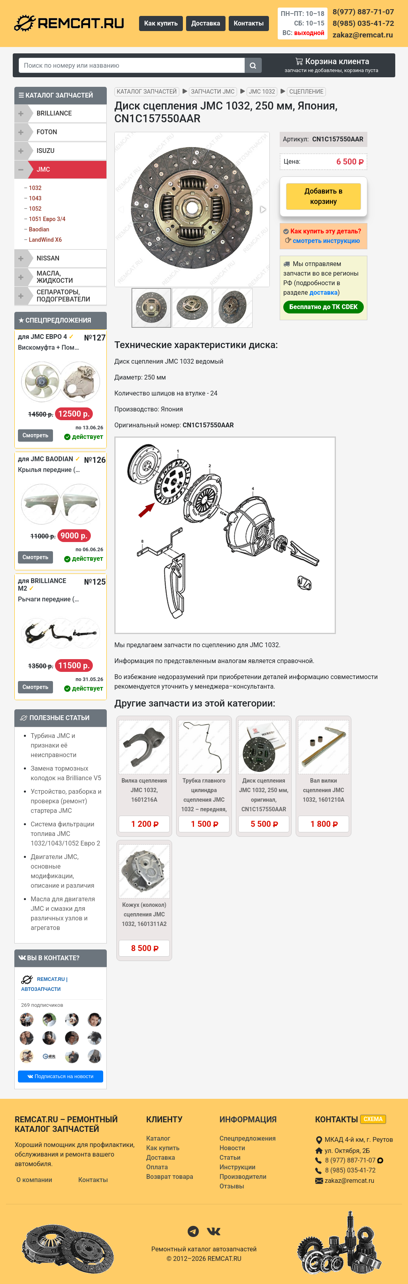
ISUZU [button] (46, 151)
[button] (262, 209)
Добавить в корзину (323, 196)
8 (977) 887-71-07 (354, 1160)
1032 (35, 188)
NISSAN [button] (48, 258)
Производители (243, 1176)
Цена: (292, 161)
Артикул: (292, 139)
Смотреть (35, 435)
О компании (34, 1180)
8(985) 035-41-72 (363, 23)
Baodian (39, 229)
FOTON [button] (47, 132)
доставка (324, 292)
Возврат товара (169, 1176)
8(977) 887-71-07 (363, 11)
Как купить (161, 23)
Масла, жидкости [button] (55, 277)
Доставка (205, 23)
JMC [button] (43, 169)
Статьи (230, 1157)
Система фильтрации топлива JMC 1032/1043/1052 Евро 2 (65, 833)
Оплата (157, 1167)
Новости (232, 1148)
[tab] (60, 113)
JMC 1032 (262, 91)
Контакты (249, 23)
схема (373, 1119)
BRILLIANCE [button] (54, 113)
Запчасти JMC (213, 91)
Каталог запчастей (147, 91)
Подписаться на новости (60, 1076)
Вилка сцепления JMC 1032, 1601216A (144, 790)
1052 (35, 209)
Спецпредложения (248, 1138)
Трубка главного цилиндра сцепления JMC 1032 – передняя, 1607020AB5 (204, 799)
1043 (35, 198)
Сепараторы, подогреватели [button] (63, 295)
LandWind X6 (45, 240)
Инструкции (237, 1167)
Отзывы (232, 1186)
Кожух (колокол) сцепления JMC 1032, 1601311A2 (144, 914)
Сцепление (306, 91)
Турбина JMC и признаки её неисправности (53, 745)
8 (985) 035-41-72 (350, 1170)
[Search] (132, 65)
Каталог (158, 1138)
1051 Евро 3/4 (47, 219)
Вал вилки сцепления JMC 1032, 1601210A (324, 790)
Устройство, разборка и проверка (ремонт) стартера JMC (66, 801)
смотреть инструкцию (326, 241)
